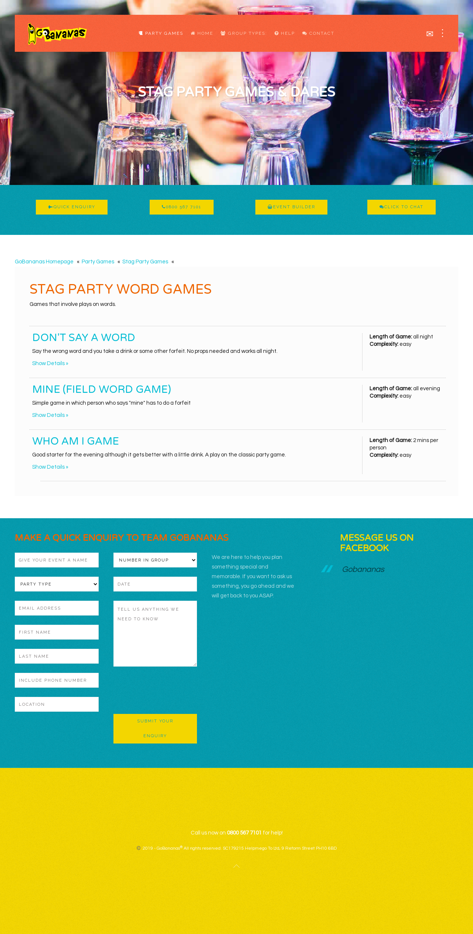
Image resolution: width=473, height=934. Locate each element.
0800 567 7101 (181, 207)
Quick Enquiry (71, 207)
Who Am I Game (75, 441)
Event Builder (291, 207)
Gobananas (363, 569)
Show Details (48, 363)
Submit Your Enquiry (155, 728)
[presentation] (169, 690)
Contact (318, 33)
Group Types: (244, 33)
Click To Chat (401, 207)
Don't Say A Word (83, 337)
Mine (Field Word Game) (101, 389)
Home (202, 33)
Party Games (161, 33)
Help (285, 33)
